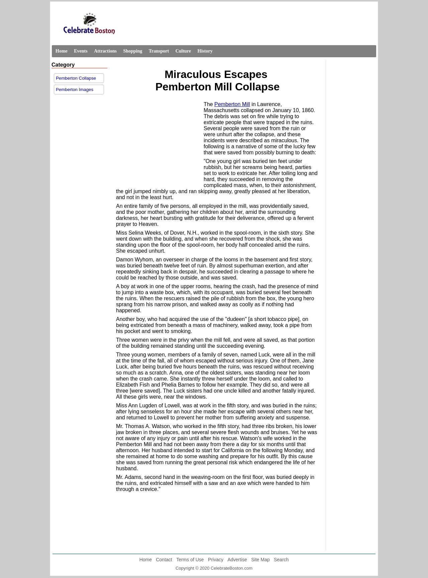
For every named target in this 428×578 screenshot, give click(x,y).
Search (281, 559)
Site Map (260, 559)
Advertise (237, 559)
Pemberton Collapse (76, 78)
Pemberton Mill (232, 104)
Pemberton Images (74, 89)
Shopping (132, 51)
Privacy (215, 559)
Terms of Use (190, 559)
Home (62, 51)
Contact (164, 559)
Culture (183, 51)
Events (80, 51)
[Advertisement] (158, 143)
